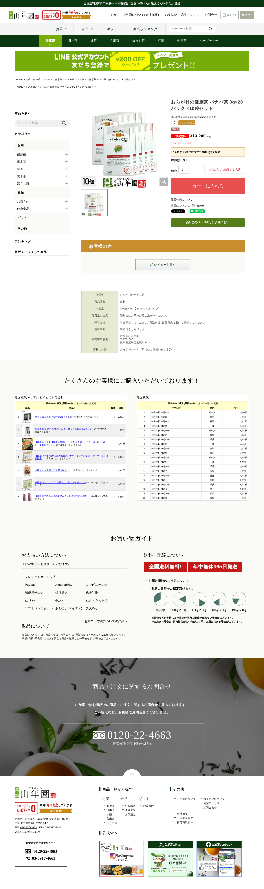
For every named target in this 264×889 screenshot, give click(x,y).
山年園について (186, 798)
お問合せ (211, 14)
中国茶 (181, 40)
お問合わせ (210, 807)
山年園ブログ (185, 817)
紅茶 (161, 40)
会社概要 (182, 813)
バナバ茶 (69, 79)
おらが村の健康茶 (52, 79)
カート (247, 14)
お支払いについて (214, 798)
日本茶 (72, 40)
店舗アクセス (211, 803)
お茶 (59, 29)
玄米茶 (114, 40)
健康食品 (130, 810)
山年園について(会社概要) (141, 14)
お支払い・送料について (182, 14)
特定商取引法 (185, 822)
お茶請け (130, 805)
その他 (22, 228)
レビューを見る (187, 123)
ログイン (229, 15)
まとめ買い (31, 87)
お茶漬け (130, 814)
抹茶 (94, 40)
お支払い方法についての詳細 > (106, 621)
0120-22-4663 (41, 851)
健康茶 (50, 40)
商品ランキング (145, 29)
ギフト (112, 29)
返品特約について (182, 199)
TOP (114, 14)
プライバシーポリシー (27, 831)
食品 (84, 29)
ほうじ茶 (138, 40)
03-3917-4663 (28, 827)
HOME (19, 79)
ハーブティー (209, 40)
